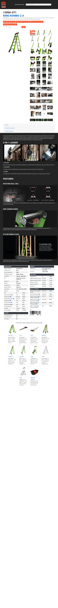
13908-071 (10, 356)
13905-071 (44, 335)
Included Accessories (9, 131)
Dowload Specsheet (8, 21)
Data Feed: (5, 26)
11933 (31, 356)
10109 (43, 356)
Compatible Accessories (9, 128)
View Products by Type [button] (19, 4)
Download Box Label (36, 21)
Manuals (6, 124)
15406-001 (21, 356)
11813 (20, 335)
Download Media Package (22, 21)
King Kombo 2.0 (13, 15)
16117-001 (10, 335)
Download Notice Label (9, 24)
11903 (20, 377)
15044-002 (32, 377)
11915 (31, 335)
